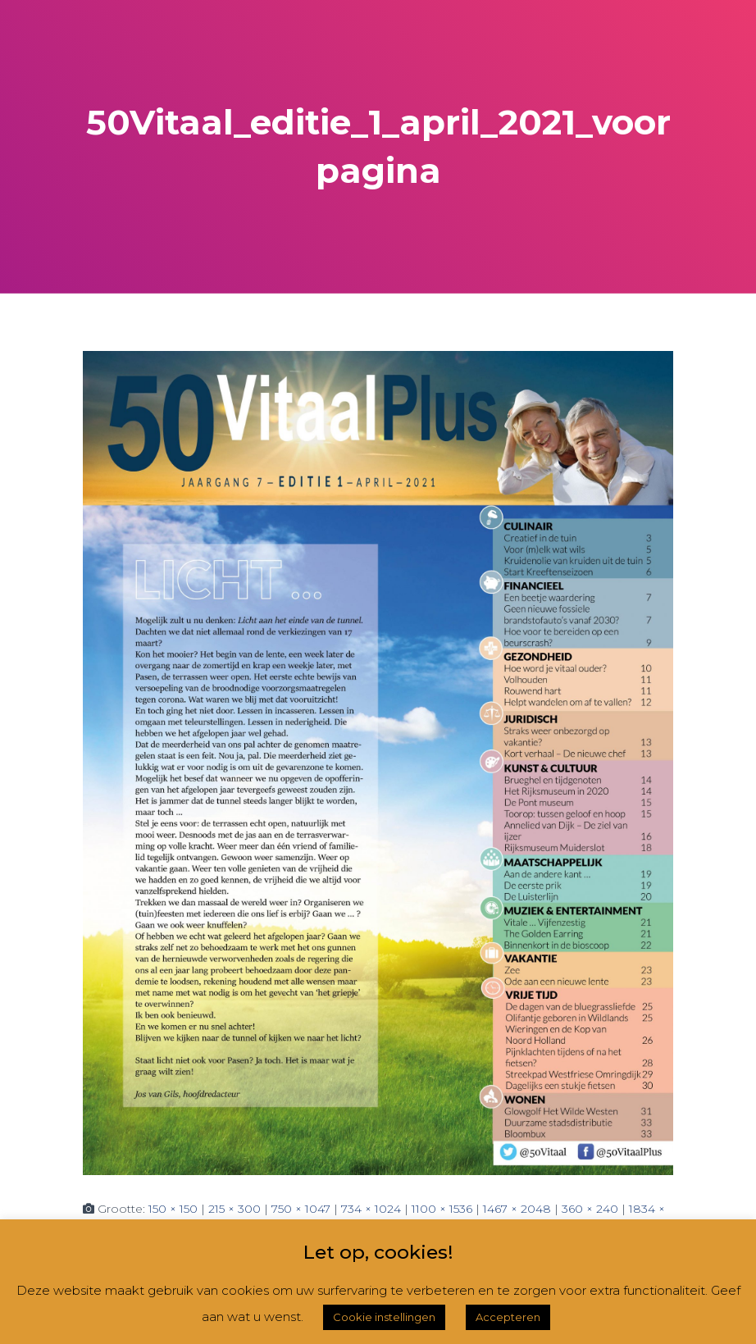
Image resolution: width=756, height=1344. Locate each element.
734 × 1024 (371, 1208)
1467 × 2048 (517, 1208)
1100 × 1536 (442, 1208)
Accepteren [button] (508, 1316)
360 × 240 (590, 1208)
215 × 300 (234, 1208)
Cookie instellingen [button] (384, 1316)
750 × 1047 (300, 1208)
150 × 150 (173, 1208)
